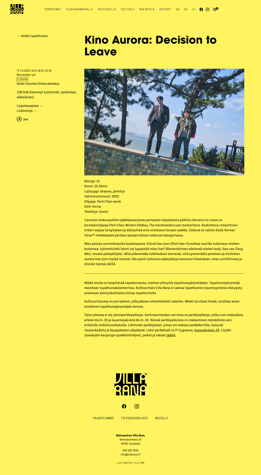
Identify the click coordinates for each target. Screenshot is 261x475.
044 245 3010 (130, 450)
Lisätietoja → (27, 111)
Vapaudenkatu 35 (206, 330)
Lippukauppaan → (30, 106)
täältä (170, 335)
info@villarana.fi (130, 454)
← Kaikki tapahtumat (32, 36)
